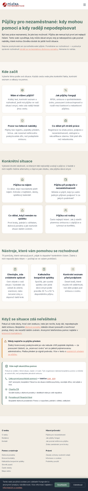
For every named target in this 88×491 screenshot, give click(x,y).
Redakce (5, 438)
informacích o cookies (12, 487)
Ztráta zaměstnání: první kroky (57, 444)
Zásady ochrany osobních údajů (58, 455)
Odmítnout (77, 485)
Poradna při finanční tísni (20, 397)
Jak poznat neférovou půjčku (57, 441)
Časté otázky (7, 468)
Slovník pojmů (7, 465)
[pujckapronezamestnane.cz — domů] (15, 5)
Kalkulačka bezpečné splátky (13, 461)
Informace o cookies (53, 458)
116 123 (51, 379)
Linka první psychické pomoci (23, 378)
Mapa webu (6, 471)
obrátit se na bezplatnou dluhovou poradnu (39, 49)
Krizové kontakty (8, 458)
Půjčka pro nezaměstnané (55, 435)
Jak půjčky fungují (53, 438)
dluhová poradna (33, 327)
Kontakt (4, 441)
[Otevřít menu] (84, 4)
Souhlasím (62, 485)
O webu (5, 435)
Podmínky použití (52, 461)
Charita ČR (14, 389)
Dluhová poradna (8, 455)
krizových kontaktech (12, 333)
